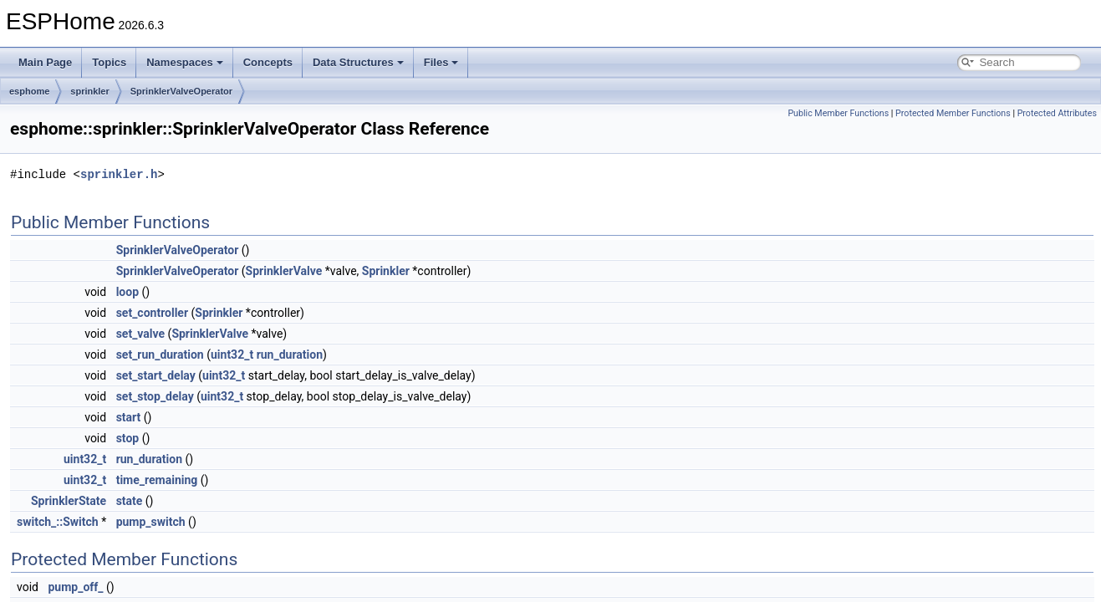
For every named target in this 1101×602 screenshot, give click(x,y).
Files (441, 62)
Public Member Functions (838, 113)
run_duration (290, 354)
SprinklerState (68, 501)
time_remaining (157, 480)
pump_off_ (75, 587)
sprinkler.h (118, 174)
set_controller (152, 312)
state (129, 501)
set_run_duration (160, 354)
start (128, 417)
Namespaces (184, 62)
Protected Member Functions (953, 113)
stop (128, 438)
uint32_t (232, 354)
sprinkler (89, 91)
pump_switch (151, 521)
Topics (109, 62)
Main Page (45, 62)
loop (127, 291)
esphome (29, 91)
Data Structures (358, 62)
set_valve (140, 333)
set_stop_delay (155, 396)
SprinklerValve (284, 271)
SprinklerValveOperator (181, 91)
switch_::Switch (58, 521)
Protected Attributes (1057, 113)
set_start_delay (156, 375)
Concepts (268, 62)
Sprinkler (386, 271)
